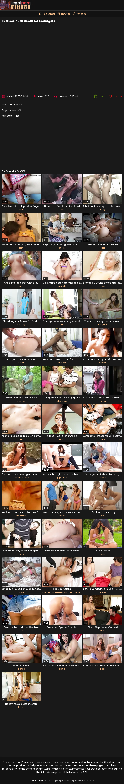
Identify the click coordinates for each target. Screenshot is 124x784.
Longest (79, 13)
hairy (102, 209)
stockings (62, 401)
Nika (17, 115)
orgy (21, 286)
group (62, 668)
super (21, 362)
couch (62, 515)
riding (103, 401)
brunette (62, 286)
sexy (103, 439)
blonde (21, 668)
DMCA (42, 780)
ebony (103, 592)
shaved (14, 110)
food (21, 630)
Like (98, 96)
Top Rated (46, 13)
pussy (62, 247)
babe (102, 668)
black (62, 439)
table (21, 554)
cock (102, 247)
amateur (102, 362)
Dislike (115, 96)
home (21, 707)
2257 (33, 780)
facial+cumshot (21, 477)
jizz (62, 554)
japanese (62, 477)
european (103, 324)
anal (102, 515)
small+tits (21, 515)
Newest (63, 13)
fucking (21, 324)
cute (21, 209)
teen (62, 209)
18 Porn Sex (16, 104)
